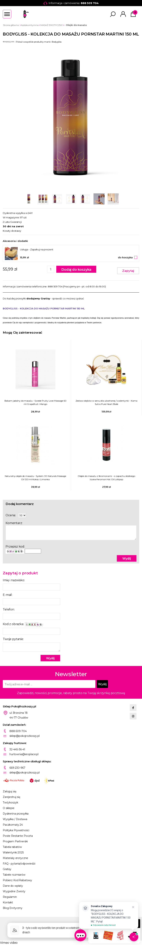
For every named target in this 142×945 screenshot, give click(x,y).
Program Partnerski (15, 841)
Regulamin (10, 897)
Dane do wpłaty (13, 885)
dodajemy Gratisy (38, 298)
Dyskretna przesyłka (16, 813)
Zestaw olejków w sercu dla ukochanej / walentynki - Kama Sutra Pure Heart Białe (106, 402)
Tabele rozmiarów (14, 874)
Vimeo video (9, 942)
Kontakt (8, 902)
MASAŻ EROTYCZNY (51, 25)
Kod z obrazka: (23, 624)
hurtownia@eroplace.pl (24, 754)
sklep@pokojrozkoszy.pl (24, 736)
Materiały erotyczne (15, 858)
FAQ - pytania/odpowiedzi (19, 863)
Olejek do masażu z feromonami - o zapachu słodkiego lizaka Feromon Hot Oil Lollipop (106, 478)
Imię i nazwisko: (14, 580)
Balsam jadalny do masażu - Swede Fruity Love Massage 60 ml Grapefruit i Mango (35, 402)
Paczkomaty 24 (13, 824)
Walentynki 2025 (13, 852)
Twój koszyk (10, 802)
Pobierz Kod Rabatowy (17, 880)
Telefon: (9, 609)
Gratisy (7, 869)
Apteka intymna (29, 25)
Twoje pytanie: (13, 639)
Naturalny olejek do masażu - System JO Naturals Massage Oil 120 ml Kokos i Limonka (35, 478)
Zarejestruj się (11, 797)
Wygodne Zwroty (14, 891)
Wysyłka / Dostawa (15, 819)
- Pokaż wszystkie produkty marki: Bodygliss (32, 41)
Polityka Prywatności (16, 830)
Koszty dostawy (12, 230)
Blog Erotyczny (12, 908)
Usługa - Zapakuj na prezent (36, 249)
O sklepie (8, 808)
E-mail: (7, 595)
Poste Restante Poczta (18, 835)
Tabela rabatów (12, 847)
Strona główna (11, 25)
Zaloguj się (9, 791)
